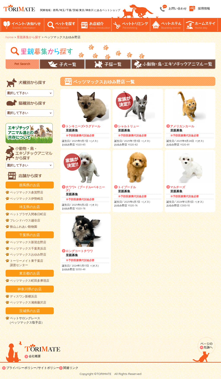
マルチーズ (177, 187)
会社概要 (35, 356)
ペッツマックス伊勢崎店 (26, 199)
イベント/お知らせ (22, 25)
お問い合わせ (178, 8)
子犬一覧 (62, 64)
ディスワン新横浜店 (23, 296)
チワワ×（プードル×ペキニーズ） (85, 188)
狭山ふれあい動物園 (23, 227)
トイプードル (127, 187)
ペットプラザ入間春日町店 (28, 214)
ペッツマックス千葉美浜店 (28, 248)
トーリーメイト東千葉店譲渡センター (26, 263)
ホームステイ (200, 25)
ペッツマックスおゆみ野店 (28, 254)
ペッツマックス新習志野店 (28, 242)
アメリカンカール (182, 126)
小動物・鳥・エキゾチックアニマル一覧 (173, 64)
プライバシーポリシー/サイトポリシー (32, 368)
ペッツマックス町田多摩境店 (29, 281)
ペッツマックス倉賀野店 (26, 192)
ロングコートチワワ (79, 251)
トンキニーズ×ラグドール (83, 126)
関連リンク (70, 368)
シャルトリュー (128, 126)
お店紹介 (94, 25)
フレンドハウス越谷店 (25, 220)
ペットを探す (61, 25)
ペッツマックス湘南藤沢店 (28, 302)
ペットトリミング (130, 25)
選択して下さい (17, 93)
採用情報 (204, 8)
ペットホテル (167, 25)
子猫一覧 (108, 64)
